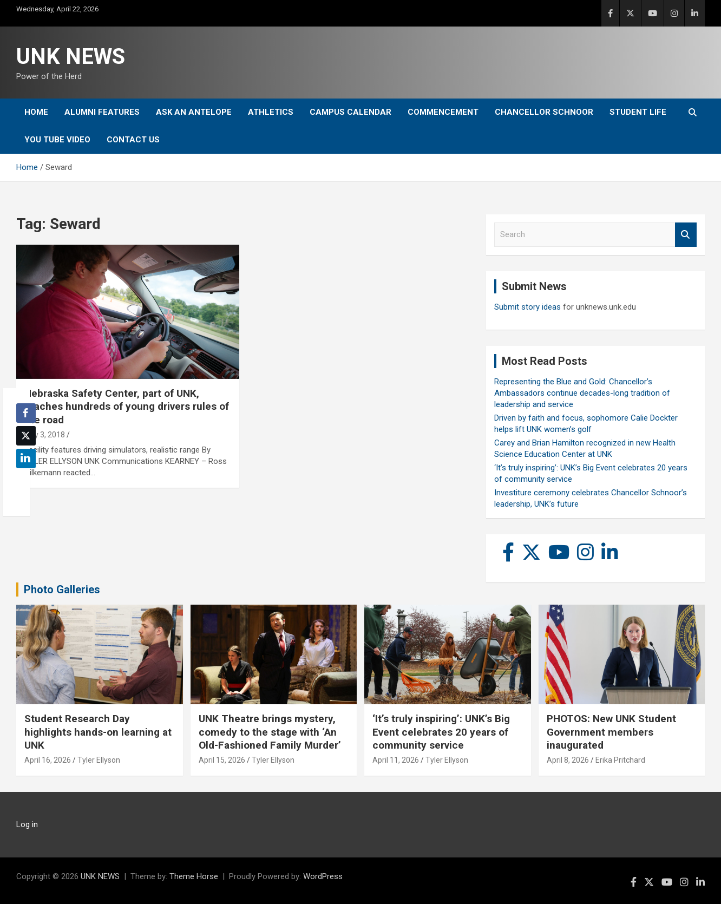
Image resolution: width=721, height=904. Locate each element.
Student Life (637, 112)
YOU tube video (57, 140)
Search (686, 234)
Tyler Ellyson (98, 760)
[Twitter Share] (26, 436)
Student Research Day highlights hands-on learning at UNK (98, 731)
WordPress (323, 876)
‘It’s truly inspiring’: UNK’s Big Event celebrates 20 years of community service (441, 731)
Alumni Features (102, 112)
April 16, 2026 (47, 760)
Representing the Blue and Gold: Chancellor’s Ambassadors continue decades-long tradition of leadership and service (582, 393)
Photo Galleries (62, 589)
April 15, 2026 (222, 760)
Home (36, 112)
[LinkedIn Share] (26, 458)
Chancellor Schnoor (544, 112)
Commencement (443, 112)
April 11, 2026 (395, 760)
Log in (27, 824)
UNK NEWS (70, 56)
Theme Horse (193, 876)
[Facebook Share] (26, 413)
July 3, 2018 (44, 434)
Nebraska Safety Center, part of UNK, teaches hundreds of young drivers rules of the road (126, 406)
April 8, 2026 (568, 760)
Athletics (270, 112)
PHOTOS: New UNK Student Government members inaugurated (611, 731)
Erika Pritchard (620, 760)
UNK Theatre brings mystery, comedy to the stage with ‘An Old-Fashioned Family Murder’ (270, 731)
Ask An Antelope (194, 112)
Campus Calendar (350, 112)
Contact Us (133, 140)
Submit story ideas (527, 307)
